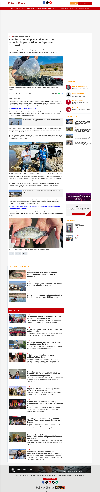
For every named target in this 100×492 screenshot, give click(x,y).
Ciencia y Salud (69, 8)
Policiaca (18, 8)
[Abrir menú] (9, 8)
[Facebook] (44, 2)
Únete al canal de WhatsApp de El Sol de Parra (23, 108)
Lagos (11, 253)
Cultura (55, 8)
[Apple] (53, 482)
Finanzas (33, 8)
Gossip (50, 8)
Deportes (81, 8)
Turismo (76, 8)
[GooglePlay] (56, 482)
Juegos (87, 8)
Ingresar (73, 3)
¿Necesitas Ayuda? (50, 478)
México (23, 8)
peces (24, 253)
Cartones (44, 8)
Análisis (39, 8)
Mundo (28, 8)
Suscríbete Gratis (78, 214)
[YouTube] (50, 2)
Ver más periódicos (85, 3)
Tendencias (61, 8)
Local (12, 8)
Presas (18, 253)
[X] (47, 2)
